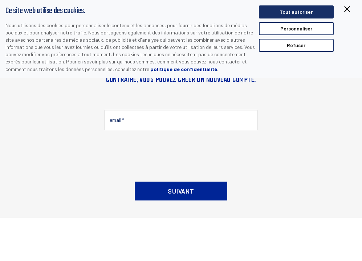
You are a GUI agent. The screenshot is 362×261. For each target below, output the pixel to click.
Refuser (296, 45)
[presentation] (160, 153)
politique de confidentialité (183, 69)
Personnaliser (296, 28)
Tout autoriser (296, 12)
